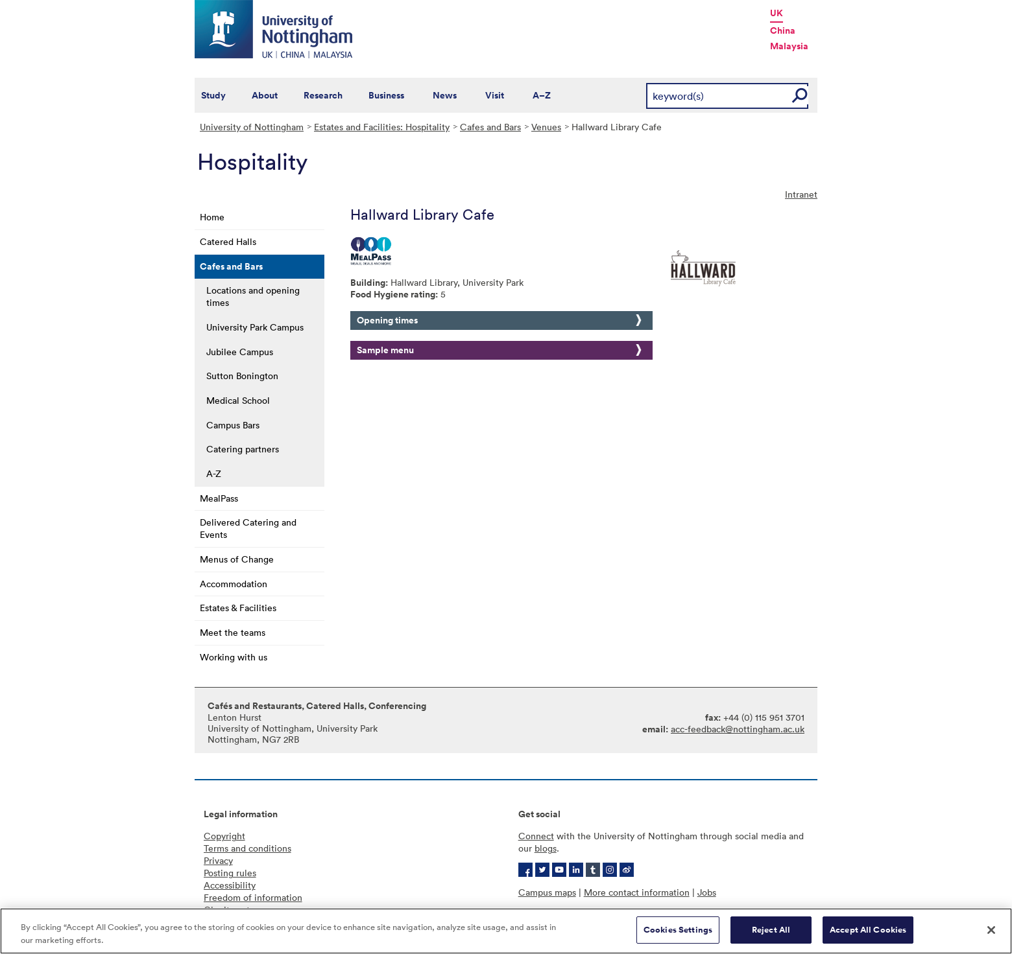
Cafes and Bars (490, 127)
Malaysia (789, 46)
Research (323, 95)
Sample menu (385, 349)
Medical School (238, 400)
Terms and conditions (247, 848)
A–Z (542, 95)
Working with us (233, 657)
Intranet (801, 194)
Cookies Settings (678, 930)
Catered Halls (228, 241)
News (445, 95)
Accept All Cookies (868, 930)
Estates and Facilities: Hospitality (382, 127)
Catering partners (242, 449)
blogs (546, 848)
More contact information (637, 892)
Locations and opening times (253, 296)
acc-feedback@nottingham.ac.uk (737, 729)
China (782, 30)
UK (776, 12)
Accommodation (233, 583)
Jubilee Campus (239, 351)
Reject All (771, 930)
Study (213, 95)
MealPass (219, 498)
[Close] (991, 930)
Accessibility (230, 885)
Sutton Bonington (242, 375)
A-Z (213, 473)
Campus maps (547, 892)
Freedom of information (253, 897)
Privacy (218, 860)
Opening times (387, 320)
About (265, 95)
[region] (506, 931)
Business (386, 95)
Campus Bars (232, 425)
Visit (494, 95)
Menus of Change (237, 559)
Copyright (224, 836)
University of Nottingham (252, 127)
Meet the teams (232, 632)
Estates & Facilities (238, 607)
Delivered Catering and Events (248, 528)
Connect (536, 836)
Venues (546, 127)
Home (212, 217)
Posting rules (230, 873)
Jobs (706, 892)
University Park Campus (255, 327)
